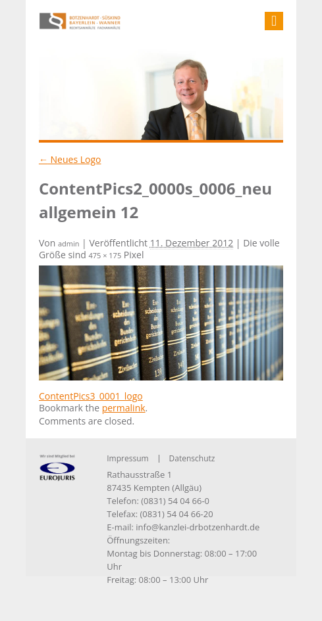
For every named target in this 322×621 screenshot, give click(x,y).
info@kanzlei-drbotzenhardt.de (197, 527)
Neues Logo (70, 159)
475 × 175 (104, 255)
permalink (124, 408)
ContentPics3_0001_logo (91, 396)
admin (69, 243)
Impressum (127, 458)
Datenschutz (192, 458)
